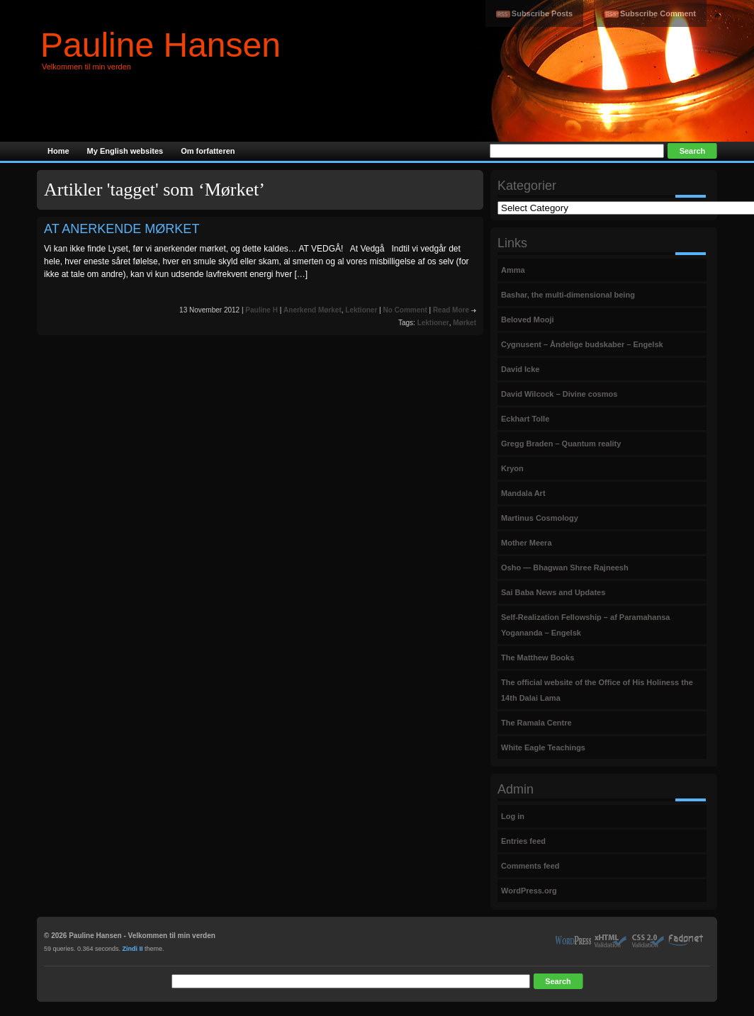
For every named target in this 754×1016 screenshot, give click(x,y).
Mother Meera (526, 542)
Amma (513, 270)
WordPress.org (529, 890)
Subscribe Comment (658, 13)
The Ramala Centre (536, 722)
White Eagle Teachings (543, 747)
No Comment (405, 310)
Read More (451, 310)
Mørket (464, 323)
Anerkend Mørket (312, 310)
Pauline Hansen (160, 45)
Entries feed (523, 841)
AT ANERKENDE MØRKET (121, 229)
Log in (512, 816)
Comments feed (530, 866)
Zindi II (133, 948)
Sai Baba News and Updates (553, 592)
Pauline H (261, 310)
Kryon (512, 468)
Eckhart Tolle (525, 418)
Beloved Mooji (527, 319)
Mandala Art (523, 493)
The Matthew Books (537, 657)
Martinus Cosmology (539, 518)
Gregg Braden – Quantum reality (561, 443)
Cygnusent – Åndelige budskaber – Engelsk (582, 344)
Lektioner (361, 310)
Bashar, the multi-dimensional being (568, 294)
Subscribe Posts (542, 13)
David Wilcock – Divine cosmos (559, 394)
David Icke (520, 369)
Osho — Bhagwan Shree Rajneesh (565, 567)
